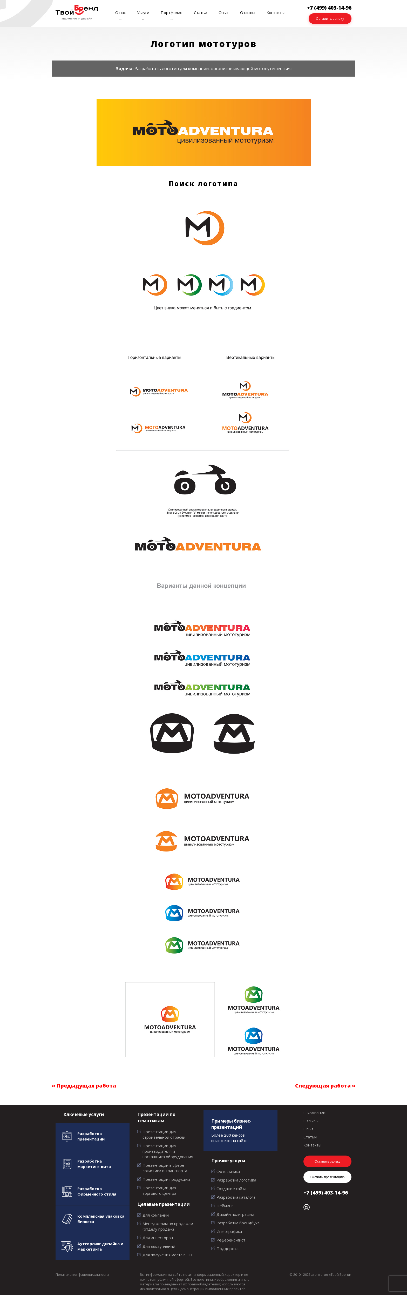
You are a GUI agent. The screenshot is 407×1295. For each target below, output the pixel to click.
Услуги (143, 12)
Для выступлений (159, 1246)
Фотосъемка (228, 1171)
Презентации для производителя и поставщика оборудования (168, 1151)
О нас (120, 12)
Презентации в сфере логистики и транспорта (165, 1168)
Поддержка (227, 1248)
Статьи (200, 12)
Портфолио (171, 12)
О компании (314, 1112)
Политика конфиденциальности (82, 1274)
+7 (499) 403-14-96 (325, 1192)
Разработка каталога (235, 1197)
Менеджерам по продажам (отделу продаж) (168, 1226)
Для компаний (156, 1215)
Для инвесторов (158, 1237)
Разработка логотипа (236, 1180)
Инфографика (229, 1231)
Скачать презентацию (327, 1177)
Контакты (275, 12)
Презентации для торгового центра (159, 1190)
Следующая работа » (325, 1085)
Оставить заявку (330, 18)
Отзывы (247, 12)
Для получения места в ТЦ (167, 1254)
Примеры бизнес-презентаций (231, 1124)
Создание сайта (231, 1188)
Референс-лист (230, 1240)
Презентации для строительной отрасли (164, 1134)
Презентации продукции (166, 1179)
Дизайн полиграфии (235, 1214)
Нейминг (224, 1205)
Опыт (224, 12)
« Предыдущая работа (84, 1085)
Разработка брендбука (238, 1222)
